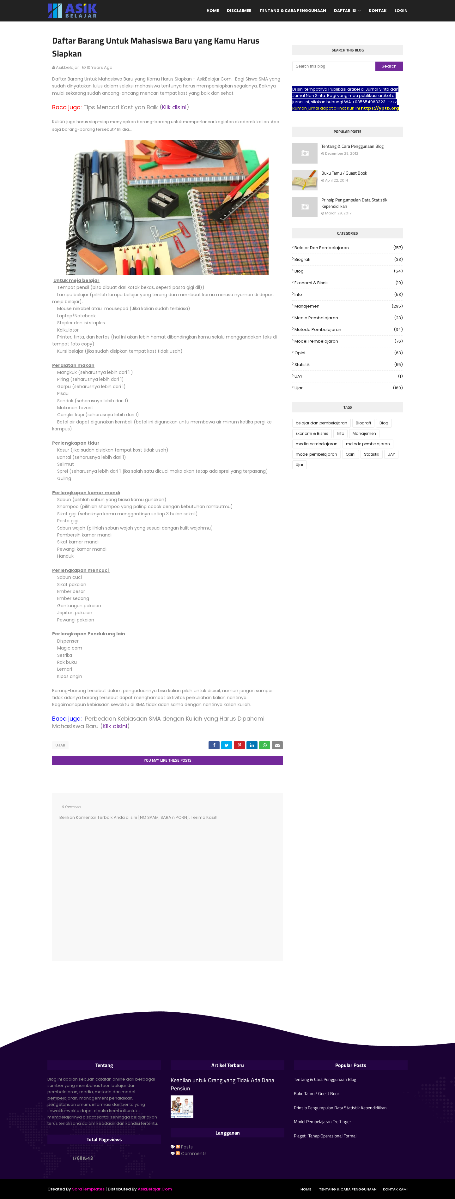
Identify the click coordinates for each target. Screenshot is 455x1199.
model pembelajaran (348, 341)
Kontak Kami (395, 1188)
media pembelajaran (348, 318)
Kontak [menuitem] (378, 10)
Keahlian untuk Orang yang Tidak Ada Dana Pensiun (222, 1084)
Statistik (348, 365)
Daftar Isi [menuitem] (345, 10)
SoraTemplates (88, 1189)
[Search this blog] (333, 66)
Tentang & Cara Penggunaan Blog (352, 146)
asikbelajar (67, 67)
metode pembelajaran (348, 330)
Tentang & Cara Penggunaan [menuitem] (292, 10)
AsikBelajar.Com (155, 1189)
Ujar (60, 745)
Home (305, 1188)
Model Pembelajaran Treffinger (322, 1121)
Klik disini (174, 107)
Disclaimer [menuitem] (239, 10)
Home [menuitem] (213, 10)
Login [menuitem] (401, 10)
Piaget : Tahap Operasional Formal (325, 1135)
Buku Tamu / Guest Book (344, 173)
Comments (191, 1153)
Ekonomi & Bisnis (348, 283)
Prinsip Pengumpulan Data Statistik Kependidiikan (354, 203)
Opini (348, 353)
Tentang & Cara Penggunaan (348, 1188)
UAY (348, 376)
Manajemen (348, 306)
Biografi (348, 259)
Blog (348, 271)
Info (348, 294)
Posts (184, 1146)
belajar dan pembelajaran (348, 248)
